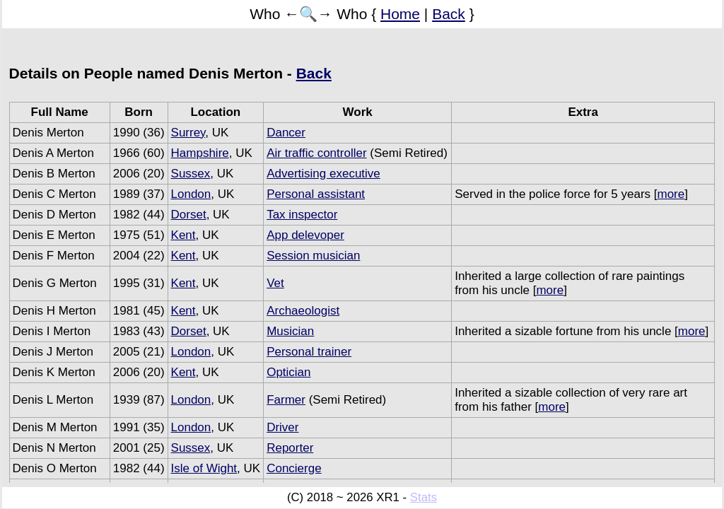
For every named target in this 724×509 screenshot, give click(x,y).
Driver (282, 427)
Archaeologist (303, 310)
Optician (288, 372)
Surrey (188, 132)
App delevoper (305, 235)
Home (400, 14)
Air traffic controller (316, 153)
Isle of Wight (204, 468)
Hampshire (200, 153)
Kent (183, 235)
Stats (423, 497)
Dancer (286, 132)
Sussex (191, 173)
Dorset (188, 214)
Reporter (290, 448)
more (670, 194)
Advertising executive (323, 173)
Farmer (286, 399)
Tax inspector (302, 214)
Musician (290, 331)
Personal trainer (309, 351)
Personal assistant (316, 194)
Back (448, 14)
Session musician (313, 255)
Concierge (294, 468)
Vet (275, 283)
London (191, 194)
